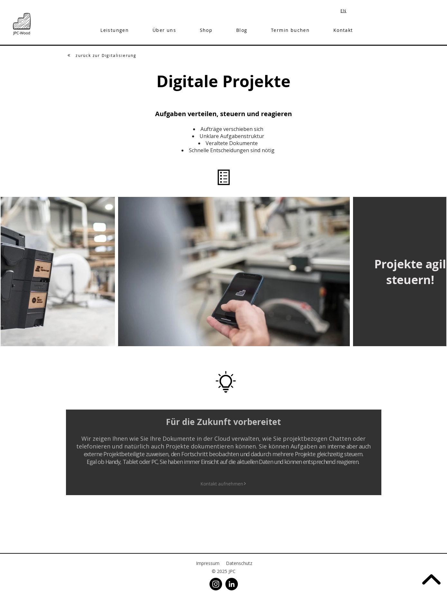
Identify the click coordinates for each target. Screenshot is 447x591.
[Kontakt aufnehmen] (223, 483)
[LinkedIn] (231, 584)
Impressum (207, 563)
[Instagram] (216, 584)
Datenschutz (239, 563)
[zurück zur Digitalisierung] (102, 55)
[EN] (344, 10)
